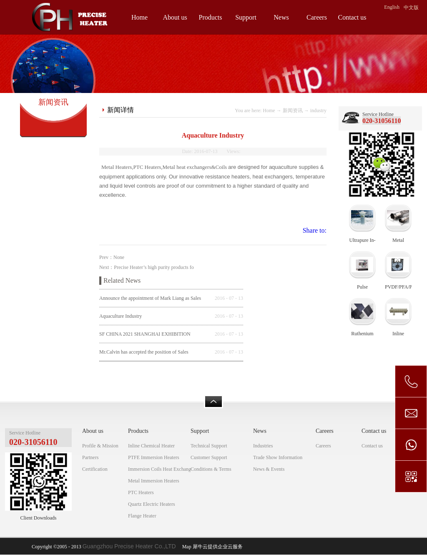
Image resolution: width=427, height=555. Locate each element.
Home (139, 17)
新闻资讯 (293, 110)
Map (185, 547)
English (391, 7)
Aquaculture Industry (120, 316)
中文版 (411, 7)
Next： (146, 267)
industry (318, 110)
